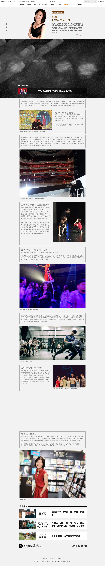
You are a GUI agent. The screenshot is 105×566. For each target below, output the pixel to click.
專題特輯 (44, 4)
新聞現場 (65, 4)
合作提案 (52, 560)
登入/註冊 (100, 1)
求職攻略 (29, 4)
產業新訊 (22, 4)
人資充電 (51, 4)
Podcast (72, 4)
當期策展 (79, 4)
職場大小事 (36, 4)
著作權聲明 (59, 560)
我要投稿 (45, 560)
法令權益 (58, 4)
